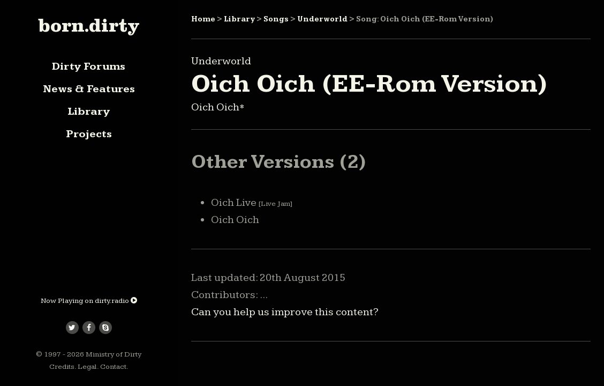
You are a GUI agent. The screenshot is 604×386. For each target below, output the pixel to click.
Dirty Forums (88, 66)
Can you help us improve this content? (285, 312)
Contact (113, 366)
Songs (276, 19)
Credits (61, 366)
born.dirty (88, 25)
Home (203, 19)
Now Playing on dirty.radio (89, 300)
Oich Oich (235, 219)
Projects (89, 134)
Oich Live (251, 202)
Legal (87, 366)
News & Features (89, 89)
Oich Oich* (218, 107)
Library (88, 111)
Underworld (322, 19)
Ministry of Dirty (113, 354)
